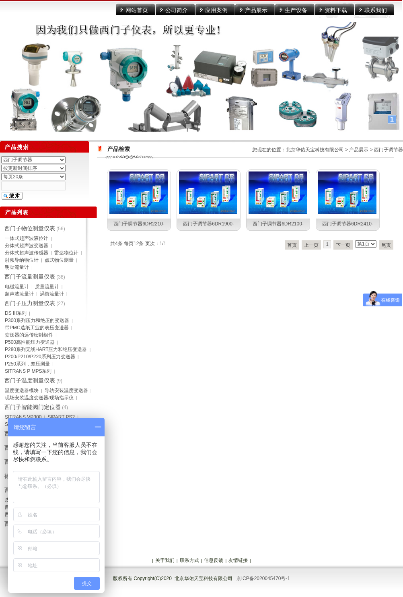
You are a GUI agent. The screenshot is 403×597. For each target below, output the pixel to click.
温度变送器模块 (22, 390)
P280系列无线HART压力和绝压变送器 (46, 349)
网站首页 (136, 10)
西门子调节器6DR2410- (347, 224)
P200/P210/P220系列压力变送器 (40, 356)
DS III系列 (16, 313)
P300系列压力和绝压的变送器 (37, 320)
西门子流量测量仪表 (29, 276)
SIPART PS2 (61, 417)
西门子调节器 (388, 150)
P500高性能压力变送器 (30, 342)
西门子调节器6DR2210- (138, 224)
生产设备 (296, 10)
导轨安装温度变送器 (66, 390)
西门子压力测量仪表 (29, 303)
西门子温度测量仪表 (29, 380)
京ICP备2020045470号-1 (263, 578)
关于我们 (165, 560)
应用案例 (216, 10)
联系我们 (375, 10)
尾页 (386, 245)
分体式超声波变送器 (26, 245)
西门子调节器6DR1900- (208, 224)
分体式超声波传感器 (26, 253)
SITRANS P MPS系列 (28, 371)
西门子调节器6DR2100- (278, 224)
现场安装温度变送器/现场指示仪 (39, 398)
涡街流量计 (52, 294)
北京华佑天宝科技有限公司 (315, 150)
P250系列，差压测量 (27, 364)
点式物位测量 (59, 260)
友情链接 (238, 560)
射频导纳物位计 (22, 260)
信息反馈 (213, 560)
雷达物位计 (66, 253)
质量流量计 (47, 286)
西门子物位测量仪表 (29, 228)
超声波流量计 (19, 294)
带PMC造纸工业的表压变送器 (37, 328)
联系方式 (189, 560)
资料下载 (336, 10)
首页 (292, 245)
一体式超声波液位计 (26, 238)
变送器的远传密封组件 (29, 335)
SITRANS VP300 (23, 417)
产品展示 (256, 10)
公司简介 (176, 10)
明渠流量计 (17, 267)
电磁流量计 (17, 286)
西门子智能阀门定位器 (32, 407)
